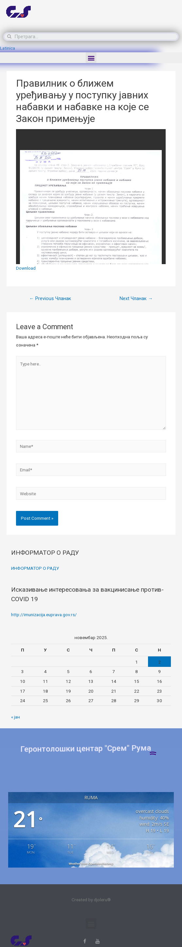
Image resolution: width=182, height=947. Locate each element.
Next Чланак (136, 298)
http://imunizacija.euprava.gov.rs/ (44, 614)
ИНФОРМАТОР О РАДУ (35, 568)
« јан (15, 716)
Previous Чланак (50, 298)
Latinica (7, 48)
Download (26, 268)
